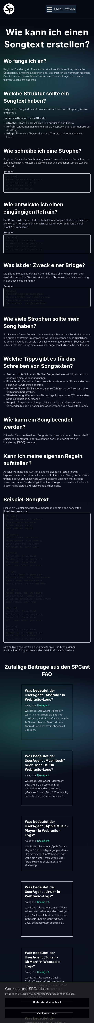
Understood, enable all (47, 1002)
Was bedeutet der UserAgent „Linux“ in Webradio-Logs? (42, 891)
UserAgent (43, 705)
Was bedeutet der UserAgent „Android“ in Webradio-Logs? (45, 695)
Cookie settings (47, 1013)
